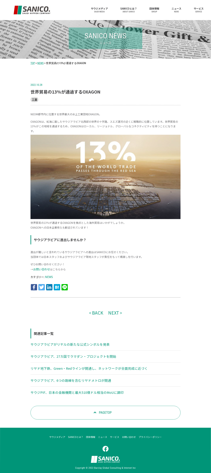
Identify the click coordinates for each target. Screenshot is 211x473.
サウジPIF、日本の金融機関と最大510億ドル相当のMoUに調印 (72, 388)
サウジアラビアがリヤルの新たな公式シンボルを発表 (66, 341)
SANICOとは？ (128, 10)
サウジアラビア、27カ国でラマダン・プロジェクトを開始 (69, 353)
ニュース (176, 10)
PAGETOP (105, 408)
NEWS (40, 63)
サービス (199, 10)
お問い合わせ (41, 269)
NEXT (113, 310)
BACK (98, 310)
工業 (34, 99)
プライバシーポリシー (150, 432)
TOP (32, 63)
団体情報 (154, 10)
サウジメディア (99, 10)
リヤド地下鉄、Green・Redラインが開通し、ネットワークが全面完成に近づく (83, 365)
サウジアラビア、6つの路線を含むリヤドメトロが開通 (66, 376)
